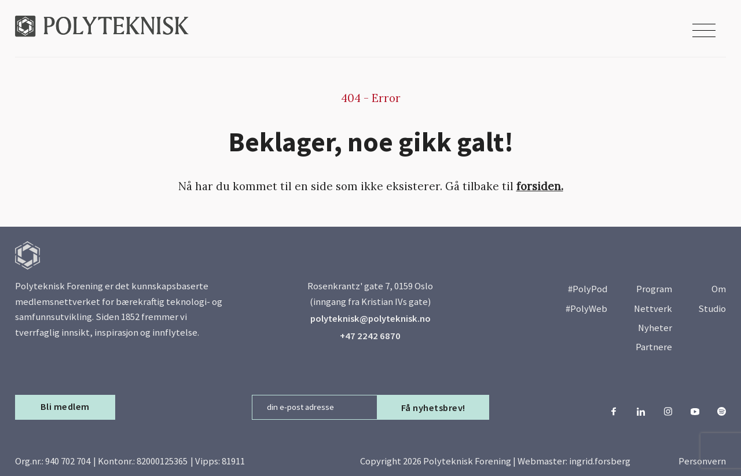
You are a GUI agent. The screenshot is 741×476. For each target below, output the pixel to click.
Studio (712, 309)
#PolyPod (587, 289)
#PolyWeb (586, 309)
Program (654, 289)
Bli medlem (65, 407)
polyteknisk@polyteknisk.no (370, 319)
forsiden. (539, 186)
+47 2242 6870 (370, 336)
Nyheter (655, 328)
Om (718, 289)
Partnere (654, 347)
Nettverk (653, 309)
